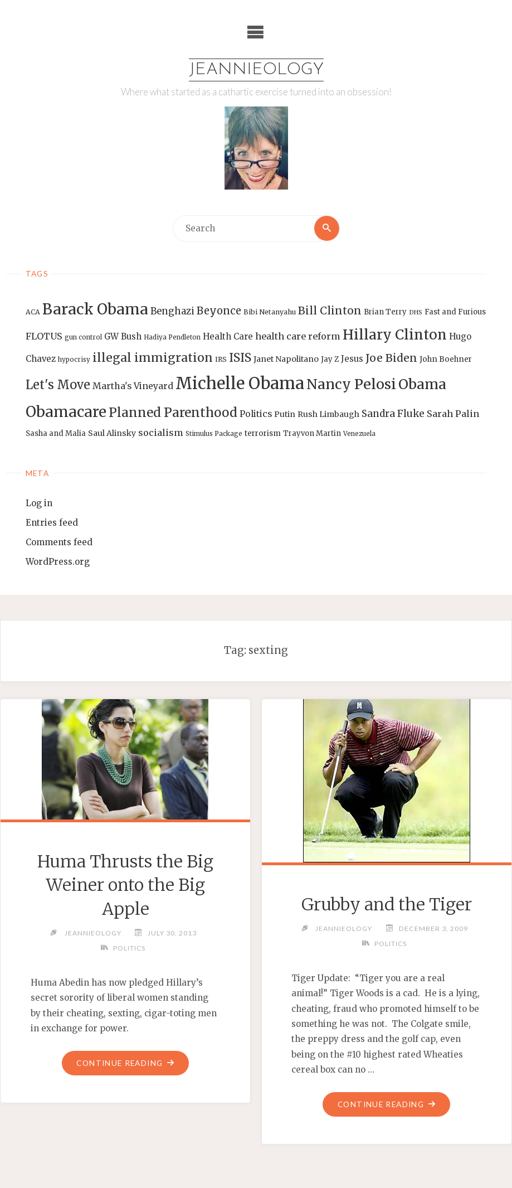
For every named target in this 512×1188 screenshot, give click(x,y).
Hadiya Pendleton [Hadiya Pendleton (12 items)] (172, 337)
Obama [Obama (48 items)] (422, 384)
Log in (39, 503)
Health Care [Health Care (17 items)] (228, 336)
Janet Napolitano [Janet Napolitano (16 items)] (286, 360)
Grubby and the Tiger (386, 904)
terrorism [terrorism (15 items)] (263, 433)
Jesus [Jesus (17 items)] (352, 359)
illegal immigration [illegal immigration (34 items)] (152, 358)
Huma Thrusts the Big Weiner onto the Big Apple (125, 885)
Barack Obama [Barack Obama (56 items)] (95, 309)
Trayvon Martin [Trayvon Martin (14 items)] (312, 433)
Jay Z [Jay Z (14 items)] (330, 360)
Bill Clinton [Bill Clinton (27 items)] (330, 311)
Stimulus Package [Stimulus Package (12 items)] (214, 434)
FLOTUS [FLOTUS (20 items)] (44, 336)
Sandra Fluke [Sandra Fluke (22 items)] (393, 414)
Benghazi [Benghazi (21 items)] (172, 312)
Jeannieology (256, 70)
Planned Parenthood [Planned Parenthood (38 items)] (173, 412)
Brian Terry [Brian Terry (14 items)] (385, 312)
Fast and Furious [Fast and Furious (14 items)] (455, 312)
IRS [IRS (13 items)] (221, 360)
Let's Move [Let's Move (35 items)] (58, 384)
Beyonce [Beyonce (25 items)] (219, 311)
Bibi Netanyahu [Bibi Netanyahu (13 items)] (269, 312)
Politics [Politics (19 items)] (256, 413)
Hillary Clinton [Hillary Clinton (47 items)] (395, 334)
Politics (129, 948)
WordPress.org (58, 561)
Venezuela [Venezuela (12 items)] (359, 434)
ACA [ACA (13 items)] (33, 312)
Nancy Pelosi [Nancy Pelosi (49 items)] (351, 384)
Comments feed (59, 542)
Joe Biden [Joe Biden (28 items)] (391, 358)
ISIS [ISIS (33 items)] (240, 358)
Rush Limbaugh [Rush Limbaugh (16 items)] (328, 414)
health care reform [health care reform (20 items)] (297, 336)
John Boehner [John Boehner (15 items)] (446, 360)
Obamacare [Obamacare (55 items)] (66, 412)
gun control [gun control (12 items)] (83, 337)
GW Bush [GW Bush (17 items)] (123, 336)
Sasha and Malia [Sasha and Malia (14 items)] (56, 433)
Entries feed (52, 522)
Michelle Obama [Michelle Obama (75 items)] (239, 383)
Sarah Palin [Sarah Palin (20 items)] (453, 413)
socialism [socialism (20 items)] (160, 432)
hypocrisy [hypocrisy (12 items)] (74, 360)
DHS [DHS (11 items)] (415, 313)
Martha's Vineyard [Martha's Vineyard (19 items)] (132, 385)
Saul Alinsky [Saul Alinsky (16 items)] (112, 433)
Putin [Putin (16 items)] (284, 414)
